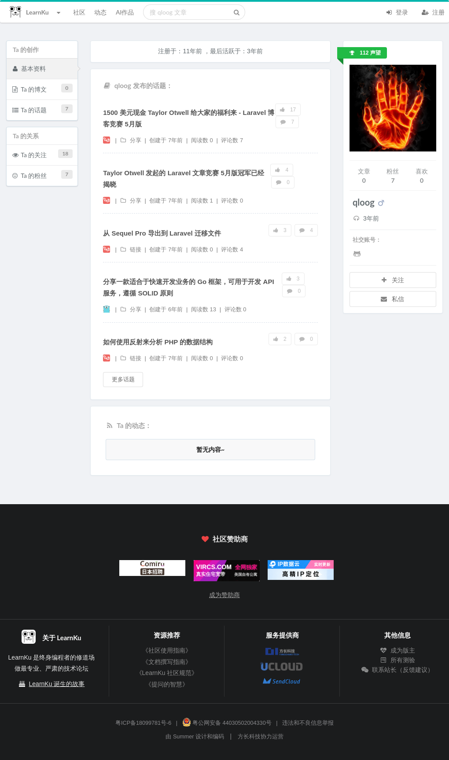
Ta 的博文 (42, 88)
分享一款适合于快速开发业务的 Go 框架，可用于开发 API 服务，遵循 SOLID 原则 (188, 287)
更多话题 (123, 379)
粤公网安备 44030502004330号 (227, 723)
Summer (183, 737)
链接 (131, 249)
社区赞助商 (224, 539)
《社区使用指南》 (166, 650)
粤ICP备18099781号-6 (143, 723)
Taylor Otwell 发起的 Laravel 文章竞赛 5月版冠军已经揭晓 (183, 178)
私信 (392, 299)
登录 (396, 11)
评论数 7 (232, 140)
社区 (79, 12)
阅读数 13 (204, 309)
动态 (100, 12)
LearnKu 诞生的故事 (57, 683)
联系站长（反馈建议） (397, 669)
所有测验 (397, 660)
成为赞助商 (224, 594)
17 (288, 110)
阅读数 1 (202, 200)
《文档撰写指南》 (166, 661)
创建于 (166, 140)
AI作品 (125, 12)
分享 (131, 140)
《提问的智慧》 (166, 684)
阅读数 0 (202, 140)
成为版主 (397, 650)
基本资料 (29, 68)
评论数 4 (232, 249)
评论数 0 (232, 200)
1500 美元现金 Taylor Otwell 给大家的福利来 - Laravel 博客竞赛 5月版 (188, 118)
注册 (433, 11)
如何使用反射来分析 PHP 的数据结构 (158, 342)
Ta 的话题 (42, 109)
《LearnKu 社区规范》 (167, 672)
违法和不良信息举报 (308, 723)
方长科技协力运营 (260, 737)
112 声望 (365, 53)
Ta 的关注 (42, 154)
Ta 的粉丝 (42, 174)
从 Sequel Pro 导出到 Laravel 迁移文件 (162, 233)
